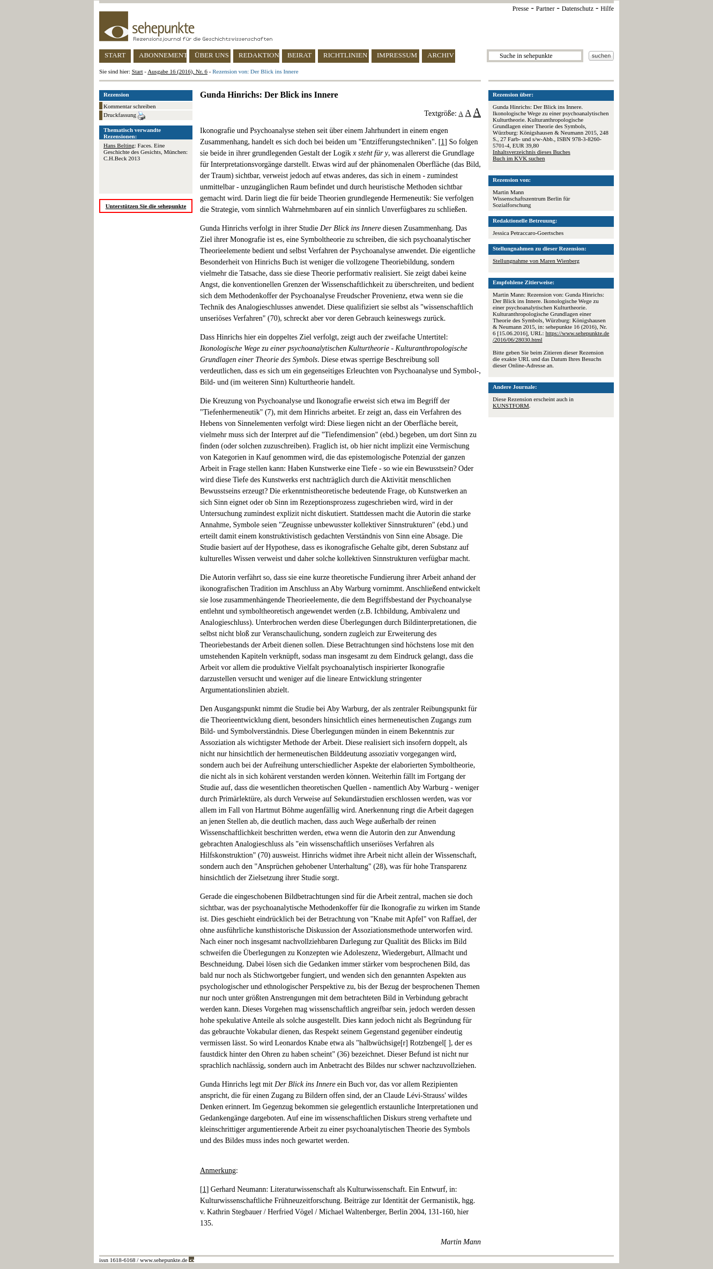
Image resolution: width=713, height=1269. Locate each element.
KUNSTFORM (511, 405)
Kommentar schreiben (129, 106)
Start (137, 71)
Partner (545, 8)
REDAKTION (259, 55)
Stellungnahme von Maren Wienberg (536, 260)
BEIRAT (299, 55)
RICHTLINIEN (345, 55)
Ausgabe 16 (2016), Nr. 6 (177, 71)
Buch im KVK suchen (519, 158)
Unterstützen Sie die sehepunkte (146, 206)
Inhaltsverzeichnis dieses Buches (531, 152)
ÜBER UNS (212, 55)
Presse (521, 8)
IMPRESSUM (397, 55)
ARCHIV (440, 55)
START (115, 55)
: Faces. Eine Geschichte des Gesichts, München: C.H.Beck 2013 (145, 151)
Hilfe (607, 8)
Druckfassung (124, 116)
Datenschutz (577, 8)
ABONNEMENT (163, 55)
